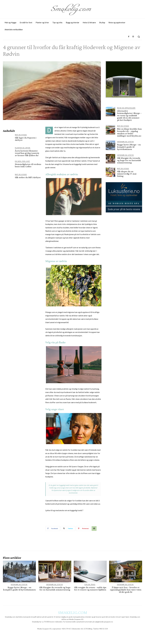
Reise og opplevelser (126, 108)
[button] (138, 36)
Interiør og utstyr (125, 141)
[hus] (124, 99)
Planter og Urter (22, 147)
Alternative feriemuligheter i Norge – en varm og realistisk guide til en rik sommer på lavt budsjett (129, 115)
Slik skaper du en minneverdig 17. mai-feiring (127, 173)
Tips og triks (89, 584)
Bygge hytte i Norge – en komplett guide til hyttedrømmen (129, 146)
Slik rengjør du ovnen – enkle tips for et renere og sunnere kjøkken (90, 588)
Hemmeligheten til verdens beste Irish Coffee (28, 165)
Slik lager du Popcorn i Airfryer (25, 138)
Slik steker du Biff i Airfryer (28, 177)
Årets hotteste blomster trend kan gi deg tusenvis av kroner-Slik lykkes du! (27, 153)
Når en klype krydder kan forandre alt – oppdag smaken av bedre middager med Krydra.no (129, 132)
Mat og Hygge (21, 134)
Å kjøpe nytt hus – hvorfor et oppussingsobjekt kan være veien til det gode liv (125, 589)
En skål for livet (22, 161)
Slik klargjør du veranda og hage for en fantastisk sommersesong (129, 160)
